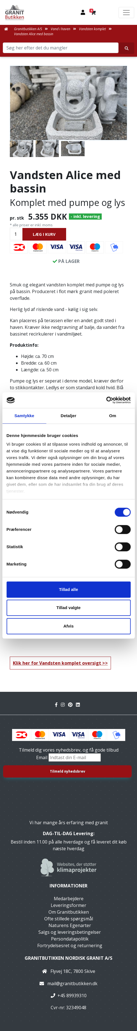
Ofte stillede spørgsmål (68, 919)
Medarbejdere (68, 898)
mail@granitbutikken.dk (72, 983)
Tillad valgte (68, 607)
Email (42, 757)
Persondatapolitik (70, 939)
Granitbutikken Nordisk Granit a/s (68, 958)
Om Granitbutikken (68, 912)
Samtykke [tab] (24, 415)
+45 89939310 (72, 995)
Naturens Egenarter (69, 925)
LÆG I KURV (44, 234)
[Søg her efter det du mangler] (126, 48)
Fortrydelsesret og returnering (69, 945)
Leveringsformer (68, 905)
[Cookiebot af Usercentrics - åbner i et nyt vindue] (106, 400)
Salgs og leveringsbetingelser (69, 932)
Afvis (68, 626)
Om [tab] (112, 415)
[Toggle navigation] (126, 12)
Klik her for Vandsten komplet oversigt (57, 663)
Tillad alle (68, 589)
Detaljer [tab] (68, 415)
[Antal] (15, 234)
